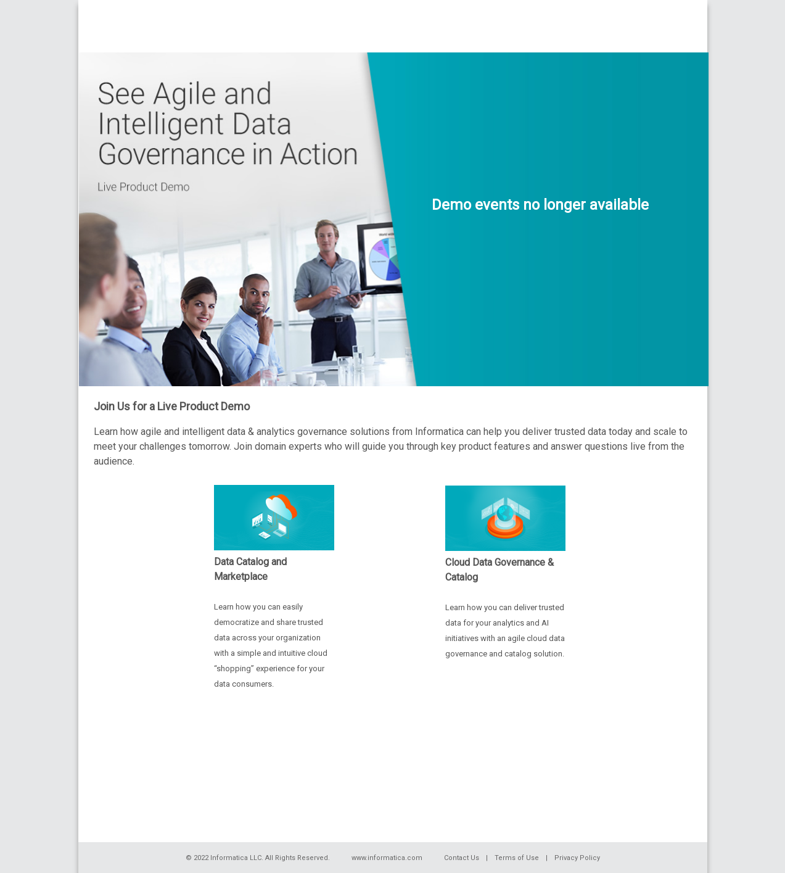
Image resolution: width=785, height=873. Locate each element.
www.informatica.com (386, 858)
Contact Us (461, 858)
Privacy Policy (577, 858)
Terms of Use (517, 858)
